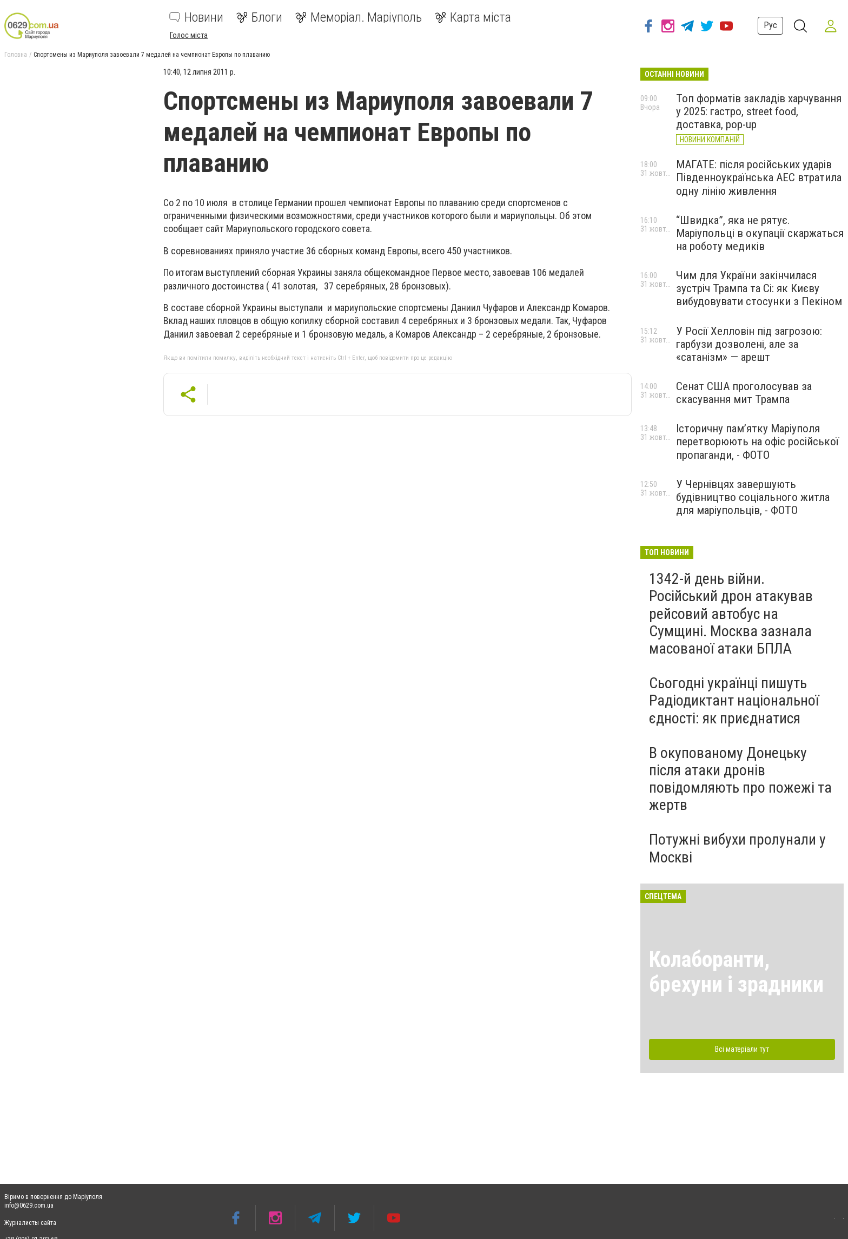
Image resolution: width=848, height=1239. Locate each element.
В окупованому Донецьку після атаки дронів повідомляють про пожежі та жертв (740, 779)
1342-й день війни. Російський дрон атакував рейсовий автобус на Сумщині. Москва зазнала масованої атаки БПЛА (731, 613)
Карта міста (473, 17)
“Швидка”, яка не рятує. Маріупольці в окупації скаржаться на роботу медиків (760, 233)
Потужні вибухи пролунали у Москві (737, 848)
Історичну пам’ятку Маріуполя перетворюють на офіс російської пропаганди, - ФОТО (757, 441)
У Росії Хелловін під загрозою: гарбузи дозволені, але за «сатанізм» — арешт (749, 344)
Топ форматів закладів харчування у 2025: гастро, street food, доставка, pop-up (759, 111)
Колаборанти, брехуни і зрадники (736, 972)
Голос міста (189, 35)
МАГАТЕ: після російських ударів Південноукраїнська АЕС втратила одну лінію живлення (759, 177)
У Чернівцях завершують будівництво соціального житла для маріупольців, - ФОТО (753, 497)
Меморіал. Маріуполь (358, 17)
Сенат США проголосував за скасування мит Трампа (744, 393)
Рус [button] (770, 25)
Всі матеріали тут (742, 1049)
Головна (15, 54)
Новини (196, 17)
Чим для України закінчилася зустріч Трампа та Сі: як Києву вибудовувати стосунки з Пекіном (759, 288)
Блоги (259, 17)
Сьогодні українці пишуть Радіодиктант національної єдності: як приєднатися (734, 700)
